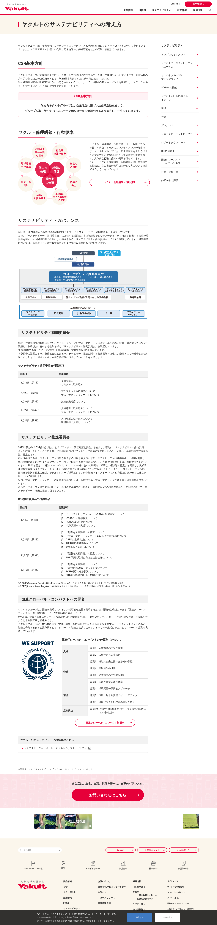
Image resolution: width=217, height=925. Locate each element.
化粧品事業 (138, 882)
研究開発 (182, 10)
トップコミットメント (173, 54)
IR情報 (66, 898)
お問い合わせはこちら (107, 795)
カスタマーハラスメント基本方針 (180, 905)
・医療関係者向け (143, 894)
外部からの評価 (169, 180)
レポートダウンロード (173, 142)
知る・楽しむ (69, 888)
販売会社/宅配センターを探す (112, 882)
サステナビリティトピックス (177, 134)
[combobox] (37, 845)
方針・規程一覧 (169, 171)
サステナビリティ (161, 10)
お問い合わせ (104, 877)
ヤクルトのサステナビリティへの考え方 (177, 65)
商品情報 (197, 4)
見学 (65, 882)
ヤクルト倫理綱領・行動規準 (119, 182)
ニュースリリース (106, 893)
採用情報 (198, 10)
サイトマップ (172, 877)
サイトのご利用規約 (175, 882)
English (174, 4)
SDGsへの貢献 (169, 87)
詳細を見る (168, 917)
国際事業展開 (104, 898)
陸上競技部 (138, 905)
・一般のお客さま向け (145, 891)
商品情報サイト (183, 845)
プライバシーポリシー (176, 888)
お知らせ (102, 888)
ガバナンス (167, 125)
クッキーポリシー (174, 893)
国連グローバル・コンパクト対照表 (105, 722)
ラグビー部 (138, 899)
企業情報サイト (25, 769)
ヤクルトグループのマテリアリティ (172, 77)
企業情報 (67, 893)
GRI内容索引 (168, 151)
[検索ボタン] (59, 845)
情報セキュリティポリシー (178, 899)
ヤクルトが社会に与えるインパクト (174, 98)
